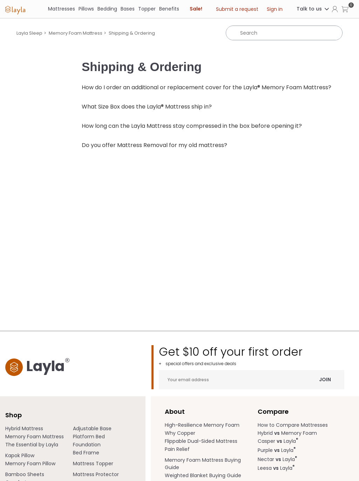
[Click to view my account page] (335, 8)
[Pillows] (86, 9)
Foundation (87, 444)
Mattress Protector (96, 474)
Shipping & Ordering (132, 33)
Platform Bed (89, 436)
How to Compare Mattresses (293, 424)
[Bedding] (107, 9)
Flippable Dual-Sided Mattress (201, 441)
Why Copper (180, 433)
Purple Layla (277, 450)
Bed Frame (86, 452)
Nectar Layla (277, 459)
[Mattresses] (61, 9)
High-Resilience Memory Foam (202, 424)
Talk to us (313, 8)
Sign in (275, 9)
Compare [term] (273, 411)
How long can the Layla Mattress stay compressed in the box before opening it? (192, 126)
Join (325, 379)
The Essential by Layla (31, 444)
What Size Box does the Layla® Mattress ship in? (147, 107)
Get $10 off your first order (251, 356)
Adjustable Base (92, 428)
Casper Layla (278, 441)
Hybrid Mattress (24, 428)
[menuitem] (39, 428)
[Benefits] (169, 9)
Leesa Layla (276, 468)
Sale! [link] (196, 8)
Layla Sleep (29, 33)
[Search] (284, 33)
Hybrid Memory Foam (287, 433)
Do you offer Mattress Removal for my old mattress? (154, 145)
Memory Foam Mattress (75, 33)
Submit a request (237, 9)
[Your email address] (251, 379)
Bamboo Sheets (24, 474)
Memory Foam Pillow (30, 463)
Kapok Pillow (19, 455)
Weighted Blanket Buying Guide (203, 475)
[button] (344, 9)
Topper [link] (147, 8)
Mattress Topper (93, 463)
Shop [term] (13, 415)
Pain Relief (177, 449)
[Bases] (128, 9)
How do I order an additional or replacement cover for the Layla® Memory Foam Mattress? (206, 87)
